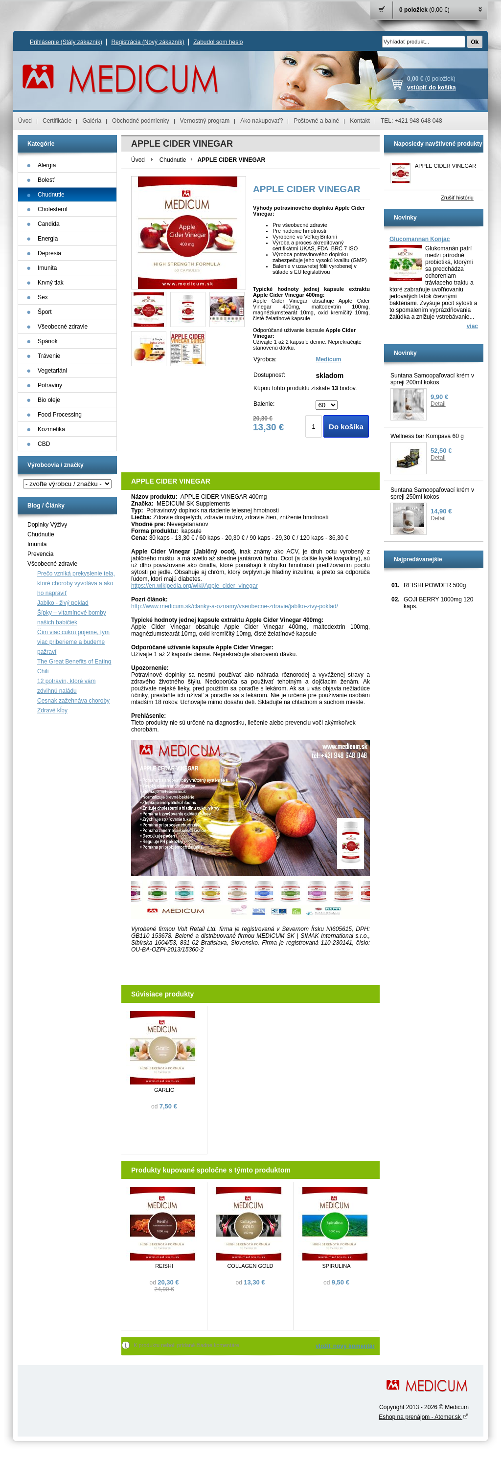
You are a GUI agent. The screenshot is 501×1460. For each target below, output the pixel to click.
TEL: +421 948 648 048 (411, 120)
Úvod (25, 120)
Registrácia (147, 42)
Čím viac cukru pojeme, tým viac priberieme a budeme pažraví (73, 642)
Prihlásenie (66, 42)
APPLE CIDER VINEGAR (445, 166)
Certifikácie (57, 120)
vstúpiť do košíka (431, 87)
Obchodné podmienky (140, 120)
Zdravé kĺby (52, 710)
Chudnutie (40, 534)
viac (472, 326)
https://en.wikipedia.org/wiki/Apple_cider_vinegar (194, 585)
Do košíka (346, 426)
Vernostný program (204, 120)
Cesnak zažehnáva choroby (73, 700)
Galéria (91, 120)
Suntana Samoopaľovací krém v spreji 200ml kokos (432, 379)
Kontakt (360, 120)
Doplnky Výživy (47, 524)
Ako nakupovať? (261, 120)
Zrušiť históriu (457, 197)
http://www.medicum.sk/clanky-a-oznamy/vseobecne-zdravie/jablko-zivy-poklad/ (234, 606)
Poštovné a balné (316, 120)
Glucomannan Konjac (419, 239)
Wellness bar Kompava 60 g (427, 436)
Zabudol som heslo (218, 42)
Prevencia (40, 554)
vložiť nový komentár (345, 1346)
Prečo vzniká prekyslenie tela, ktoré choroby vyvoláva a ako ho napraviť (76, 583)
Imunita (36, 544)
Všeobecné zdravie (52, 563)
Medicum (328, 359)
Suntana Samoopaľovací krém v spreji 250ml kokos (432, 493)
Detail (438, 403)
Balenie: (263, 403)
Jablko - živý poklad (63, 602)
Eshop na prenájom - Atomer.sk (424, 1417)
